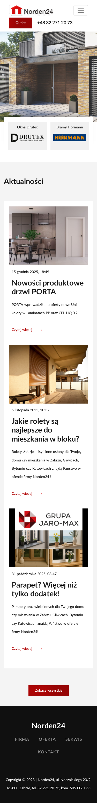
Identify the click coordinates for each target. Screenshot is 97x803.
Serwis (73, 739)
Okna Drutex (27, 134)
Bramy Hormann (69, 134)
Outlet (21, 23)
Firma (22, 739)
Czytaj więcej (27, 330)
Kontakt (48, 752)
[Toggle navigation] (80, 10)
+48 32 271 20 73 (54, 23)
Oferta (47, 739)
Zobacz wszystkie (48, 690)
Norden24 (48, 726)
